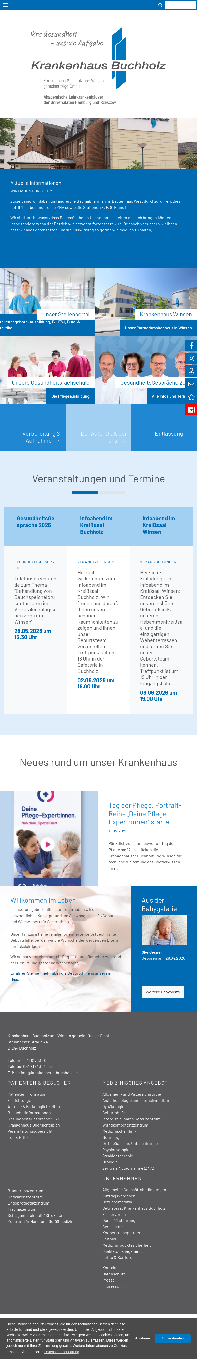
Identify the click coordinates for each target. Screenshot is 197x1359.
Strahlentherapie (117, 1155)
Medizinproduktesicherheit (126, 1244)
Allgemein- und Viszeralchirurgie (131, 1094)
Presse (108, 1279)
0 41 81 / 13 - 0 (34, 1060)
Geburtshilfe (113, 1112)
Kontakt (109, 1267)
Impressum (112, 1286)
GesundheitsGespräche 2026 (156, 382)
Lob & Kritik (18, 1137)
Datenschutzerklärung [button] (61, 1352)
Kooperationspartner (121, 1232)
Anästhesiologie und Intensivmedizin (135, 1100)
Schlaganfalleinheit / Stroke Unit (37, 1215)
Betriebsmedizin (117, 1201)
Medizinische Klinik (119, 1131)
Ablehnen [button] (142, 1338)
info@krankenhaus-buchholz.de (49, 1072)
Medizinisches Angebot (135, 1083)
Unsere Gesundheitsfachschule (51, 382)
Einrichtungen (21, 1100)
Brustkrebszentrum (25, 1190)
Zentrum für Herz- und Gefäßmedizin (40, 1221)
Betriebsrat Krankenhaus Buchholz (133, 1208)
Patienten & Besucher (39, 1083)
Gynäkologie (113, 1106)
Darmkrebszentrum (25, 1196)
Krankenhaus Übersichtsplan (34, 1124)
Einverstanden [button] (172, 1338)
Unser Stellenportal (66, 314)
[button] (84, 492)
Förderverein (114, 1214)
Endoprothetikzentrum (28, 1202)
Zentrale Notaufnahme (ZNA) (128, 1168)
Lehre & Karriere (117, 1257)
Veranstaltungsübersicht (30, 1131)
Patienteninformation (27, 1094)
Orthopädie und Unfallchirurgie (130, 1143)
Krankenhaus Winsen (166, 314)
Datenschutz (113, 1273)
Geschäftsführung (118, 1220)
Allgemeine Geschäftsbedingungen (134, 1189)
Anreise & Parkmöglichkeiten (34, 1106)
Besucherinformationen (29, 1112)
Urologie (110, 1161)
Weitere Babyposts (163, 991)
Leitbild (109, 1238)
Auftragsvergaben (118, 1195)
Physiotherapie (116, 1149)
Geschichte (112, 1226)
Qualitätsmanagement (122, 1251)
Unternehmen (122, 1178)
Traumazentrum (22, 1209)
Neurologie (112, 1137)
